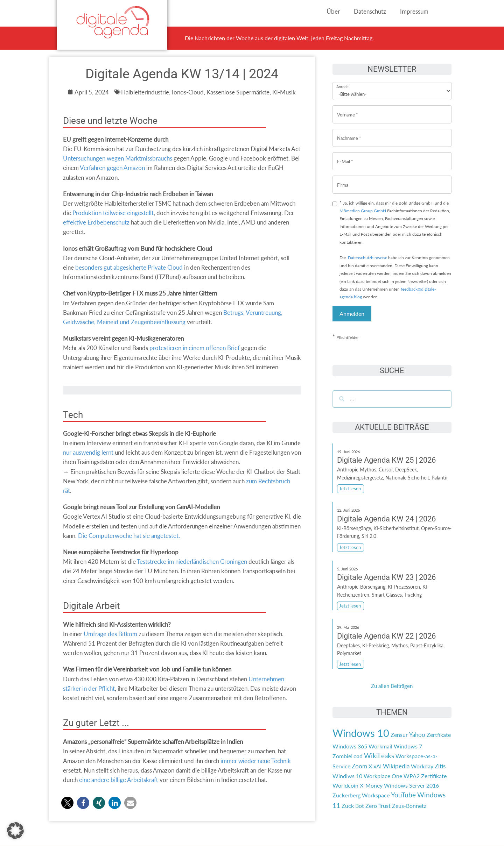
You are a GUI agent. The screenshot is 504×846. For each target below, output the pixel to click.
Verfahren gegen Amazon (112, 167)
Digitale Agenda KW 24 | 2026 (386, 518)
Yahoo (417, 734)
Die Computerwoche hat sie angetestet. (129, 535)
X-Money (371, 785)
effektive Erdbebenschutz (96, 222)
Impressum (414, 11)
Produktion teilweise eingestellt (113, 212)
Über (333, 11)
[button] (67, 803)
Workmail (380, 746)
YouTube (403, 795)
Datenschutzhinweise (367, 257)
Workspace (376, 795)
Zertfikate (439, 734)
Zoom (359, 766)
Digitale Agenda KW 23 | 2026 (386, 577)
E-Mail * (345, 156)
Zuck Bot (353, 805)
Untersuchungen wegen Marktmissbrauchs (117, 158)
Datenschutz (370, 11)
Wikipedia (396, 766)
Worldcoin (345, 785)
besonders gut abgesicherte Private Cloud (129, 267)
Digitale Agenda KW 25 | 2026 (386, 460)
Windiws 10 (347, 776)
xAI (377, 766)
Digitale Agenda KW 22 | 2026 (386, 636)
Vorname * (347, 109)
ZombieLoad (347, 756)
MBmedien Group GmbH (363, 210)
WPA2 (412, 776)
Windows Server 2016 (411, 785)
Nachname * (349, 132)
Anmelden (352, 313)
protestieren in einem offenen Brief (194, 347)
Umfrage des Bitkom (110, 634)
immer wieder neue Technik (255, 761)
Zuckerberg (346, 795)
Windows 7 (408, 746)
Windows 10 (360, 733)
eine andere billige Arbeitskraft (118, 779)
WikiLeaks (379, 756)
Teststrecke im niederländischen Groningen (192, 561)
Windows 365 (349, 746)
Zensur (399, 734)
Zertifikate (434, 776)
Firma (342, 179)
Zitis (440, 766)
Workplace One (383, 776)
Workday (422, 766)
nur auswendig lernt (88, 452)
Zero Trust (378, 805)
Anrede (342, 82)
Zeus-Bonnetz (409, 805)
